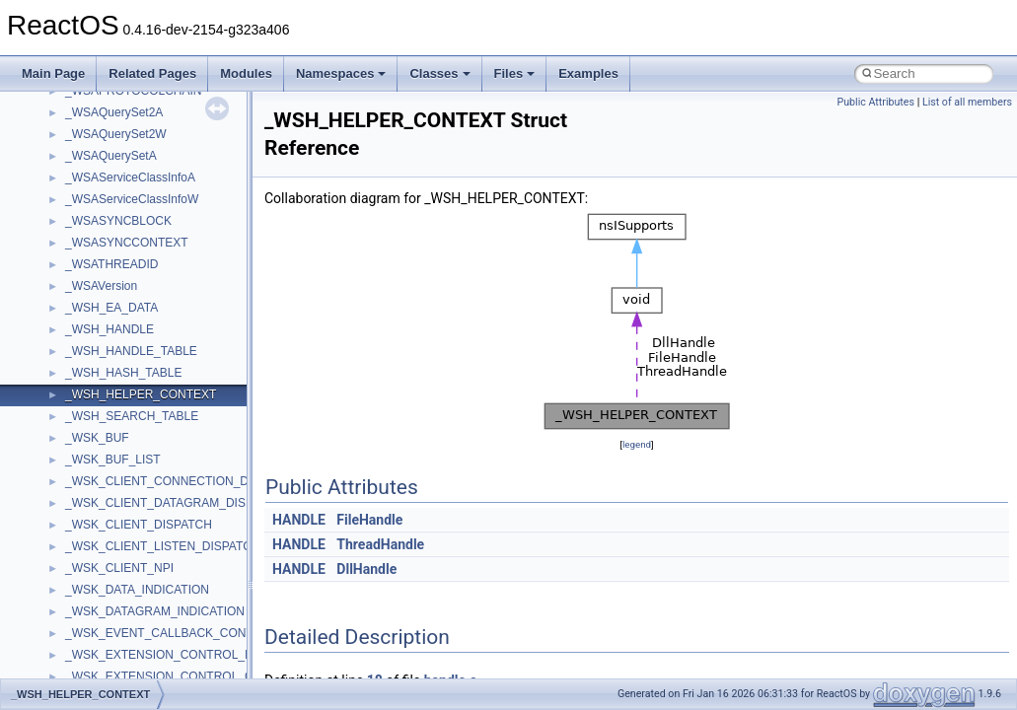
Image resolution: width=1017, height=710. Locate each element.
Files (515, 73)
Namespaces (341, 73)
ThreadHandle (380, 544)
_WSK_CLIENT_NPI (119, 568)
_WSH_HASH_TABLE (123, 373)
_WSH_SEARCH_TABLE (131, 416)
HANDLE (299, 520)
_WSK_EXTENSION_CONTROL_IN (160, 655)
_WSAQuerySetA (111, 156)
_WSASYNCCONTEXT (126, 242)
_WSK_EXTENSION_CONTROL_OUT (167, 676)
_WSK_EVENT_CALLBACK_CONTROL (171, 633)
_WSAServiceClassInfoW (131, 199)
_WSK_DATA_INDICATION (137, 590)
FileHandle (369, 520)
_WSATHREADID (111, 264)
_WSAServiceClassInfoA (130, 177)
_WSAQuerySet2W (116, 134)
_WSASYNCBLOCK (118, 221)
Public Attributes (875, 102)
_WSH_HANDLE (109, 329)
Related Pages (152, 73)
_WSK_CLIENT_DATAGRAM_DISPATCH (174, 503)
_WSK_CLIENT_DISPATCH (138, 525)
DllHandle (366, 569)
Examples (588, 73)
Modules (246, 73)
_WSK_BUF (97, 438)
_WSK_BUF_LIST (113, 459)
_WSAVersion (101, 286)
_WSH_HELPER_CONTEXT (140, 394)
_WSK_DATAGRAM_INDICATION (155, 611)
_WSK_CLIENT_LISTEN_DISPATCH (162, 546)
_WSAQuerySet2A (114, 112)
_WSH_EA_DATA (111, 308)
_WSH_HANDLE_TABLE (131, 351)
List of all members (967, 102)
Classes (439, 73)
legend (636, 444)
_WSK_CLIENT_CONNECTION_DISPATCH (181, 481)
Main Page (53, 73)
